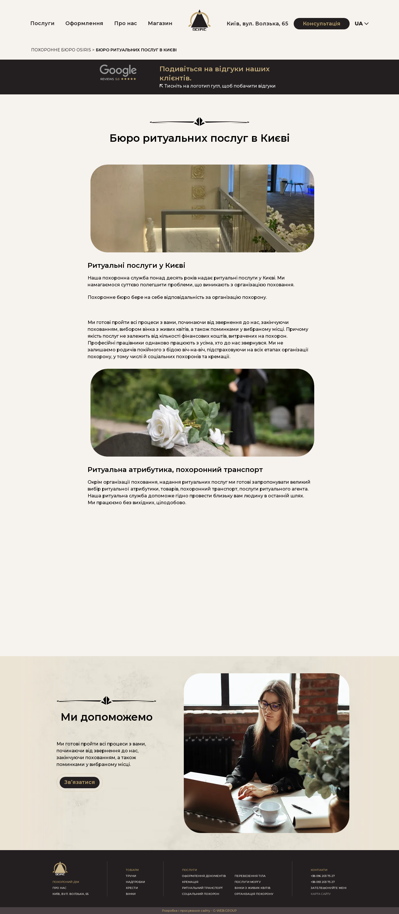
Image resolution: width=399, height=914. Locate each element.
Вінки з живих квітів (253, 888)
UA (359, 24)
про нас (59, 888)
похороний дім (66, 882)
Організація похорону (254, 894)
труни (131, 876)
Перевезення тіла (250, 876)
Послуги (42, 23)
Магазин (160, 23)
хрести (132, 888)
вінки (131, 894)
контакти (319, 870)
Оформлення (84, 23)
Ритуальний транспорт (202, 888)
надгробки (135, 882)
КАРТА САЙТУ (321, 894)
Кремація (190, 882)
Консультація (321, 24)
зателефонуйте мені (328, 888)
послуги (189, 870)
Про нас (125, 23)
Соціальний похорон (200, 894)
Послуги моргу (248, 882)
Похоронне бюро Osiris (61, 49)
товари (132, 870)
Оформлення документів (204, 876)
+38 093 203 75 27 (323, 882)
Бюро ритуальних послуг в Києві (136, 49)
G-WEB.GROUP (225, 911)
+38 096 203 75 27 (323, 876)
